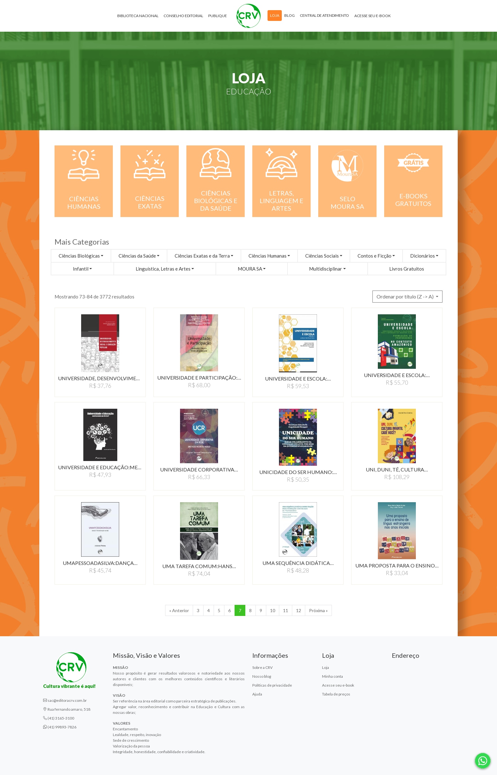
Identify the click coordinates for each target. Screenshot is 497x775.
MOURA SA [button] (250, 269)
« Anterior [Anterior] (179, 610)
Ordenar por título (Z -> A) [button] (406, 296)
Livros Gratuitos (406, 269)
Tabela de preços (336, 694)
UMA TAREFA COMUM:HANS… (199, 566)
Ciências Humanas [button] (267, 256)
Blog (289, 15)
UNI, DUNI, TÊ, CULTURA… (397, 469)
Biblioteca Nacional (137, 15)
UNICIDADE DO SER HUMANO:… (298, 472)
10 (272, 610)
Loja (274, 15)
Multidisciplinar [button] (325, 269)
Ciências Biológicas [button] (79, 256)
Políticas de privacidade (272, 685)
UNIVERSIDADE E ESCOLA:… (298, 378)
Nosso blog (261, 676)
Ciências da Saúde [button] (137, 256)
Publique (217, 15)
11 (285, 610)
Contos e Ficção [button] (374, 256)
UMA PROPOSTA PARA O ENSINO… (397, 565)
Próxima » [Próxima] (318, 610)
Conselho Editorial (183, 15)
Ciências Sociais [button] (322, 256)
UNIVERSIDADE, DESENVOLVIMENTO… (100, 378)
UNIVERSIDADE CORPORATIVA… (199, 469)
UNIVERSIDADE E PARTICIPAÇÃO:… (199, 378)
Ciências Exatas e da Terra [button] (202, 256)
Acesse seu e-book (372, 15)
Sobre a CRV (262, 667)
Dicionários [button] (422, 256)
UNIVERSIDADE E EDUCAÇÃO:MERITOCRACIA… (100, 467)
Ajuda (257, 694)
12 (298, 610)
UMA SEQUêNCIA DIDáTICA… (298, 563)
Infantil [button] (80, 269)
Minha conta (332, 676)
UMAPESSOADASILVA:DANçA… (100, 563)
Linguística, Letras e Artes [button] (163, 269)
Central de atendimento (324, 15)
